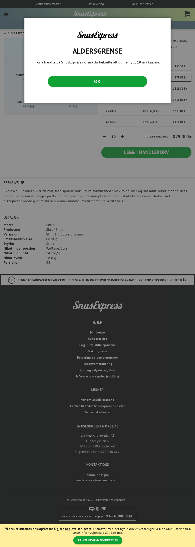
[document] (98, 535)
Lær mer (116, 533)
